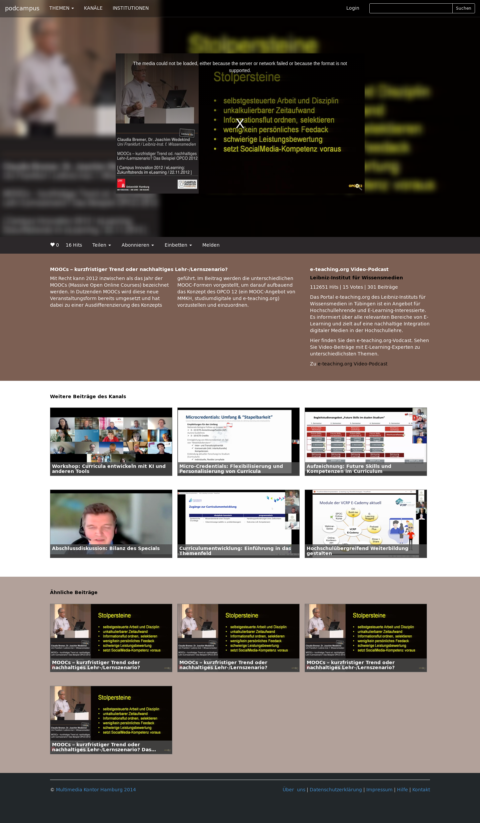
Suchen (463, 8)
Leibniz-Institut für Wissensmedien (356, 278)
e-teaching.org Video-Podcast (352, 364)
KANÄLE (93, 8)
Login (352, 8)
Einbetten (178, 245)
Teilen (101, 245)
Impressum (379, 790)
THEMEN (61, 8)
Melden (211, 245)
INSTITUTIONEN (131, 8)
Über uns (294, 790)
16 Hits (74, 245)
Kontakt (421, 790)
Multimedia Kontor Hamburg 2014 (96, 790)
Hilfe (402, 790)
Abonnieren (138, 245)
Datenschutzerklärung (336, 790)
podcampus (22, 8)
